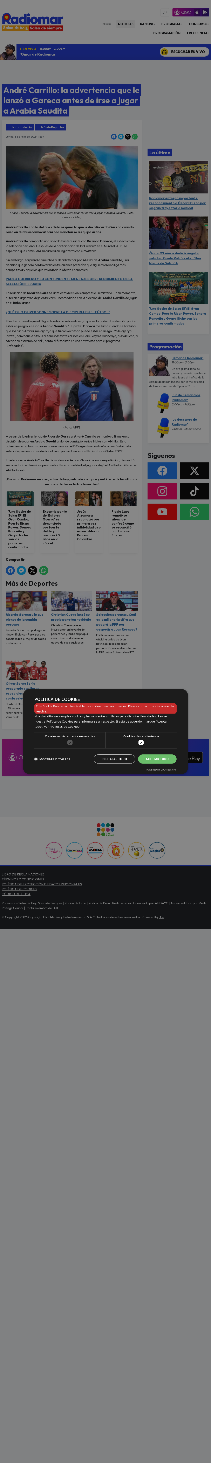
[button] (52, 759)
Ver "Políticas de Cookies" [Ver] (62, 726)
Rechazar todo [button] (114, 759)
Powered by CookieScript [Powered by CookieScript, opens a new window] (161, 769)
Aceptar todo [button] (157, 759)
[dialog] (105, 731)
